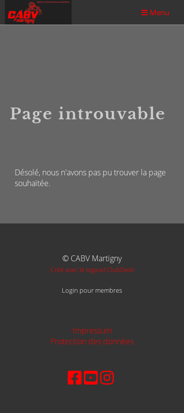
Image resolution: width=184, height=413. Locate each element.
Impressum (92, 330)
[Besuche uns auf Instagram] (107, 377)
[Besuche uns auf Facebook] (74, 377)
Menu (155, 12)
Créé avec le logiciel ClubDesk (92, 269)
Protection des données (92, 341)
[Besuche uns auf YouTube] (91, 377)
